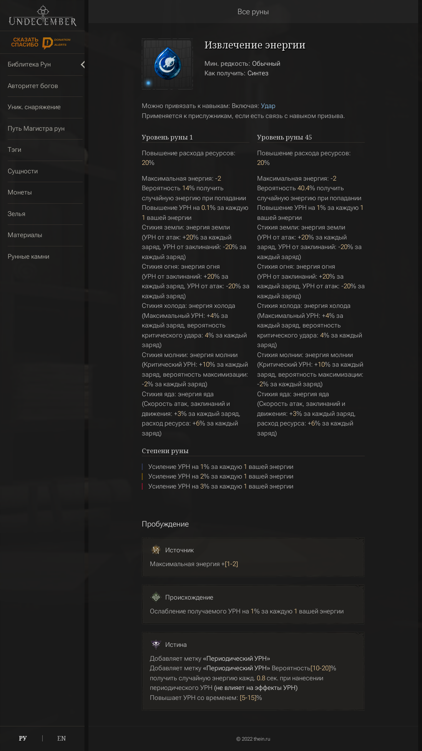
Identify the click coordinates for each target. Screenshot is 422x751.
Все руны (253, 11)
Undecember (42, 15)
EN (61, 738)
